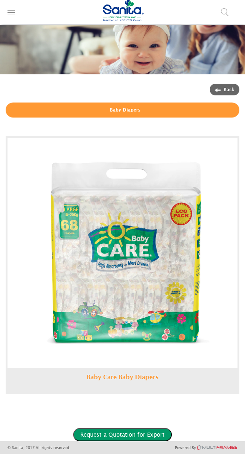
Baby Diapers (125, 110)
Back (224, 89)
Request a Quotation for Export (122, 434)
